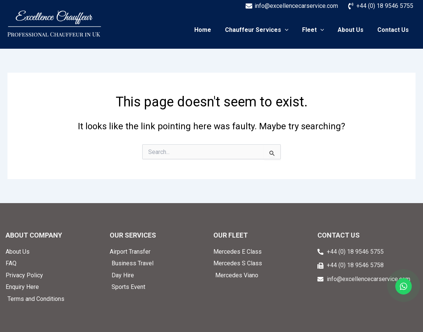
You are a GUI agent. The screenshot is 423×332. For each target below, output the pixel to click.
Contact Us (394, 30)
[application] (291, 30)
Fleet (317, 30)
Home (210, 30)
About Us (353, 30)
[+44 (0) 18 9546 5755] (380, 6)
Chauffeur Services (263, 30)
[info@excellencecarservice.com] (291, 6)
